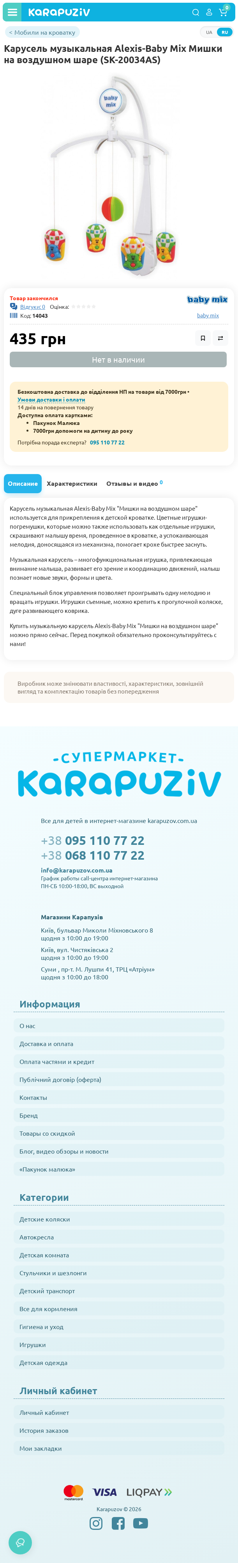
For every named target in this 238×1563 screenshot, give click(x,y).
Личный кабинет (44, 1412)
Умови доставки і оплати (51, 399)
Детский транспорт (47, 1290)
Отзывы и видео (134, 482)
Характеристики (72, 483)
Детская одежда (43, 1362)
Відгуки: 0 (32, 306)
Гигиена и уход (41, 1326)
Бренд (28, 1115)
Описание (23, 483)
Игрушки (32, 1344)
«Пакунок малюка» (47, 1169)
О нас (27, 1025)
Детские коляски (44, 1219)
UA (209, 32)
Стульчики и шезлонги (53, 1272)
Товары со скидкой (47, 1133)
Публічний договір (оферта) (60, 1079)
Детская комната (44, 1255)
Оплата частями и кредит (56, 1061)
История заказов (44, 1430)
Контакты (33, 1097)
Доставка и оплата (46, 1043)
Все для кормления (48, 1308)
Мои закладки (40, 1448)
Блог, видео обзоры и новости (64, 1151)
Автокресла (36, 1237)
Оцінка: (58, 306)
